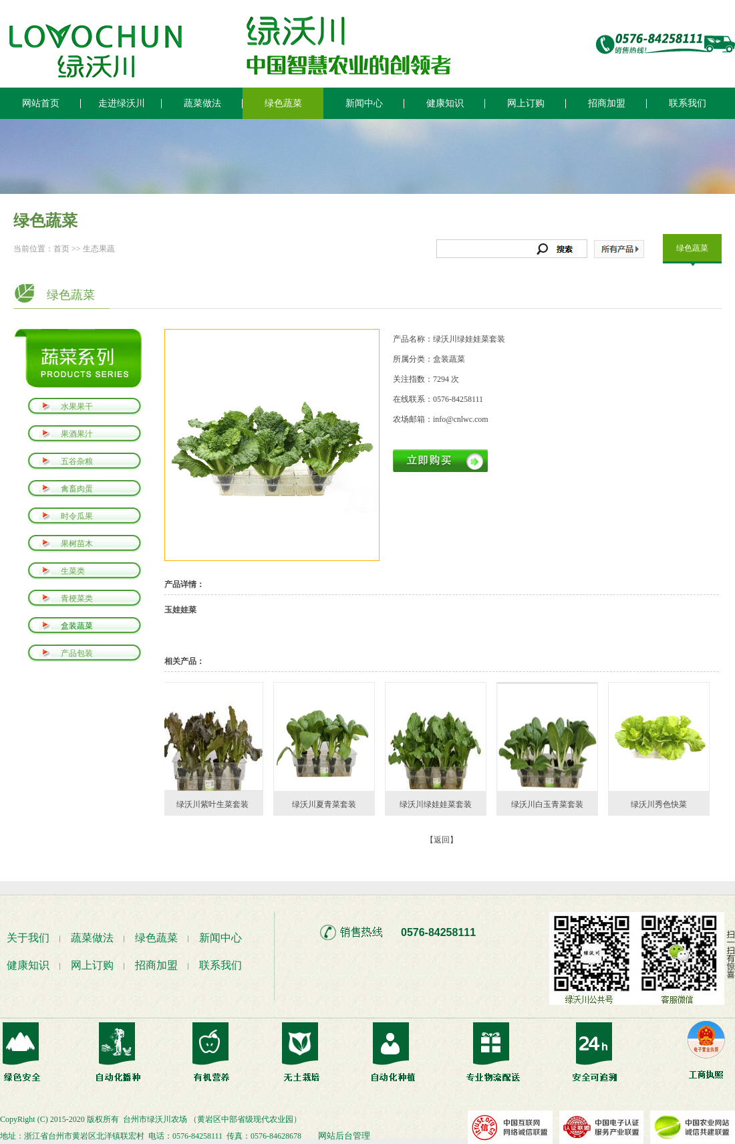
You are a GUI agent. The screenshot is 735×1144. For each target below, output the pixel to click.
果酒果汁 (77, 434)
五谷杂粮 (77, 461)
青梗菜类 (77, 598)
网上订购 (526, 103)
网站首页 (40, 103)
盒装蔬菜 (77, 626)
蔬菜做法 (202, 103)
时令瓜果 (77, 516)
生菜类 (73, 571)
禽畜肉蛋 (77, 488)
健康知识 (445, 103)
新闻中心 (364, 103)
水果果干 (77, 406)
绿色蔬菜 (283, 103)
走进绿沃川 (121, 103)
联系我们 (687, 103)
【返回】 (442, 839)
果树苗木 (77, 543)
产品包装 (77, 653)
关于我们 (28, 937)
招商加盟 (606, 103)
